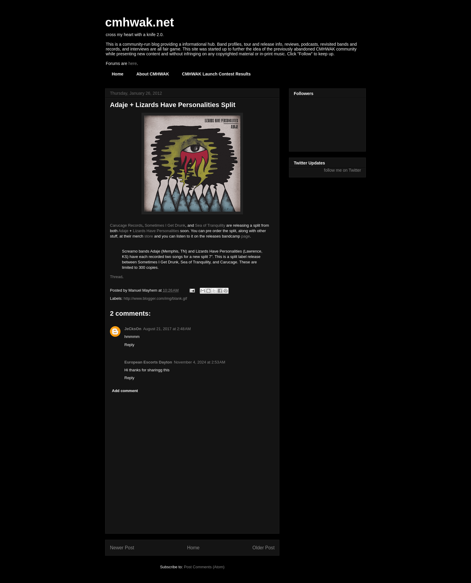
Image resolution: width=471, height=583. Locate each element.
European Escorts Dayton (148, 362)
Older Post (263, 547)
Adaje (123, 231)
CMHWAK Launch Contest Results (216, 74)
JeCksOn (132, 329)
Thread (116, 277)
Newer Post (122, 547)
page (245, 236)
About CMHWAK (152, 74)
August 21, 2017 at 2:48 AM (167, 329)
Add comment (125, 390)
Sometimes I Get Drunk (165, 225)
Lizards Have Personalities (156, 231)
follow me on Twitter (342, 170)
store (148, 236)
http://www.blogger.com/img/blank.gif (155, 298)
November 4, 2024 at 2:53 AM (199, 362)
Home (117, 74)
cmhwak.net (139, 22)
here (132, 63)
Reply (129, 344)
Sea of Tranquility (210, 225)
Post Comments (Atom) (204, 567)
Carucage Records (126, 225)
